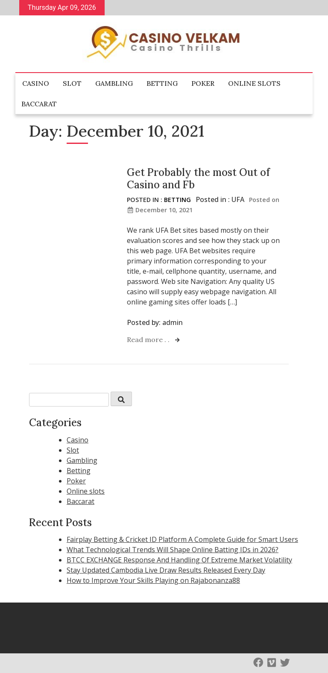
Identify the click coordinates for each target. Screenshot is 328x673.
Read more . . (149, 339)
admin (172, 322)
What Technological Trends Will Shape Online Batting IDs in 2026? (172, 549)
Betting (162, 83)
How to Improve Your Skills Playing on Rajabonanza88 (153, 580)
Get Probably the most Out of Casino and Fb (198, 178)
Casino (35, 83)
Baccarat (39, 103)
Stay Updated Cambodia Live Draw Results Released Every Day (166, 570)
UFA (237, 199)
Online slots (254, 83)
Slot (72, 83)
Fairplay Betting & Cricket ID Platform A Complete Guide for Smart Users (182, 539)
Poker (202, 83)
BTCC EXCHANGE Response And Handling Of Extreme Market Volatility (179, 560)
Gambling (114, 83)
